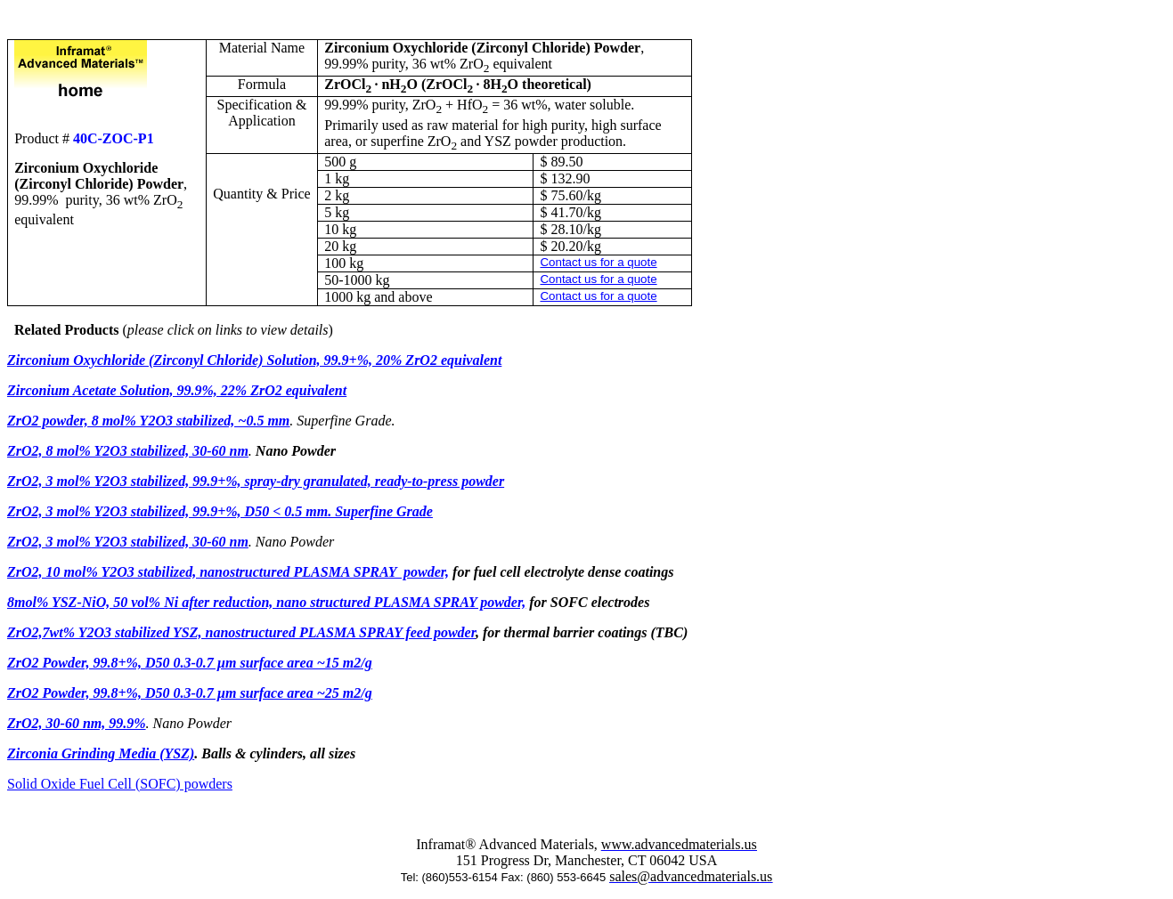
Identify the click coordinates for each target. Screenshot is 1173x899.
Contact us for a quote (598, 262)
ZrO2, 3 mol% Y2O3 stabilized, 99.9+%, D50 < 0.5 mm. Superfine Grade (220, 511)
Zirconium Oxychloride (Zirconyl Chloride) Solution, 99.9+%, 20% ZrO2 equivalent (254, 360)
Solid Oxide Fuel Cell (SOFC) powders (119, 783)
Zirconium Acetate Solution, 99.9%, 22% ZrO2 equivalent (176, 390)
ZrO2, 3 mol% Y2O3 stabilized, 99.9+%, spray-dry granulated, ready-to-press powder (255, 481)
